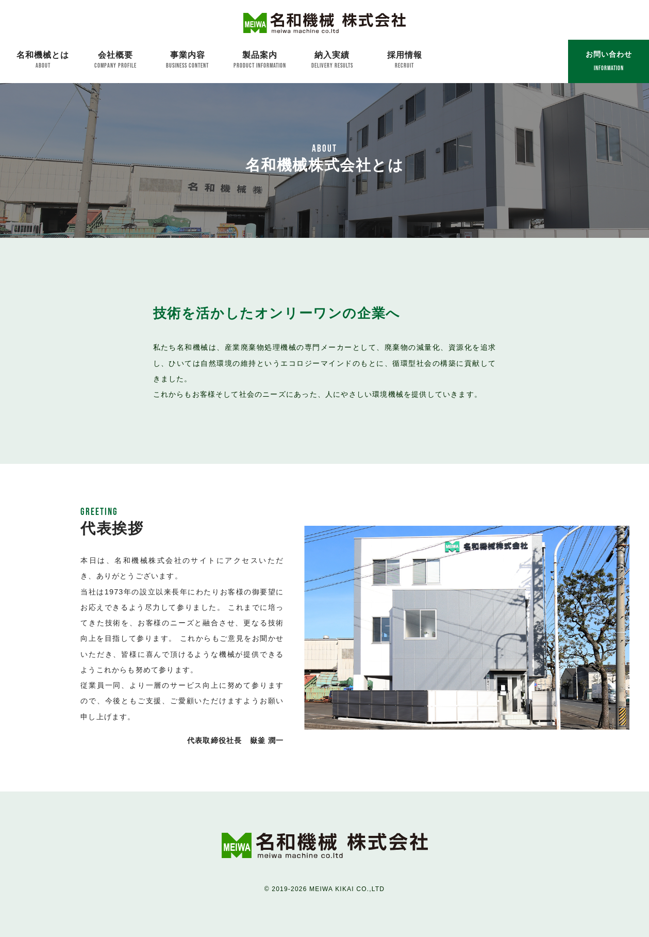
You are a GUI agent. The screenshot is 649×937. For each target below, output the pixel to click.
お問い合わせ (609, 60)
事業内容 (188, 60)
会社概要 (115, 60)
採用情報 (405, 60)
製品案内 (260, 60)
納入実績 (332, 60)
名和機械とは (43, 60)
